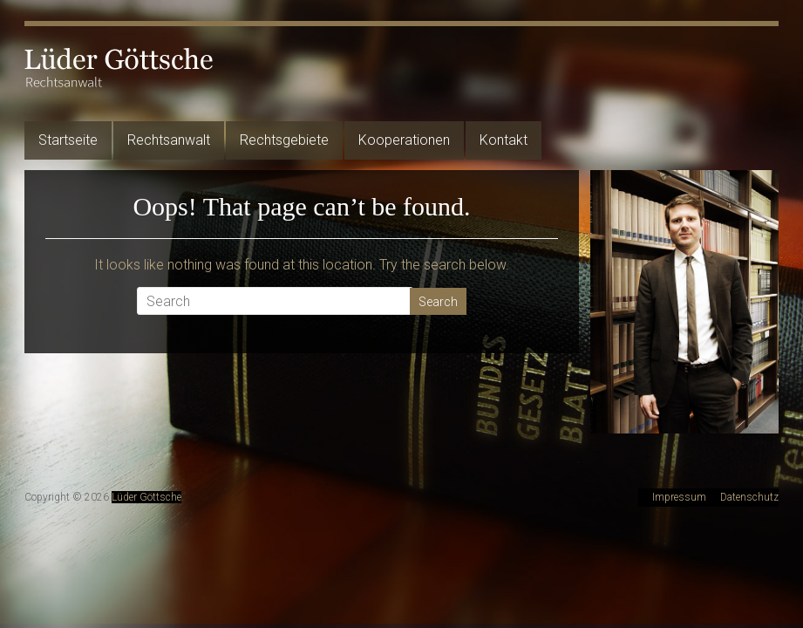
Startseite (68, 140)
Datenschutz (749, 497)
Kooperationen (404, 140)
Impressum (679, 497)
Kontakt (503, 140)
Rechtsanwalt (168, 140)
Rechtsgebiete (284, 140)
